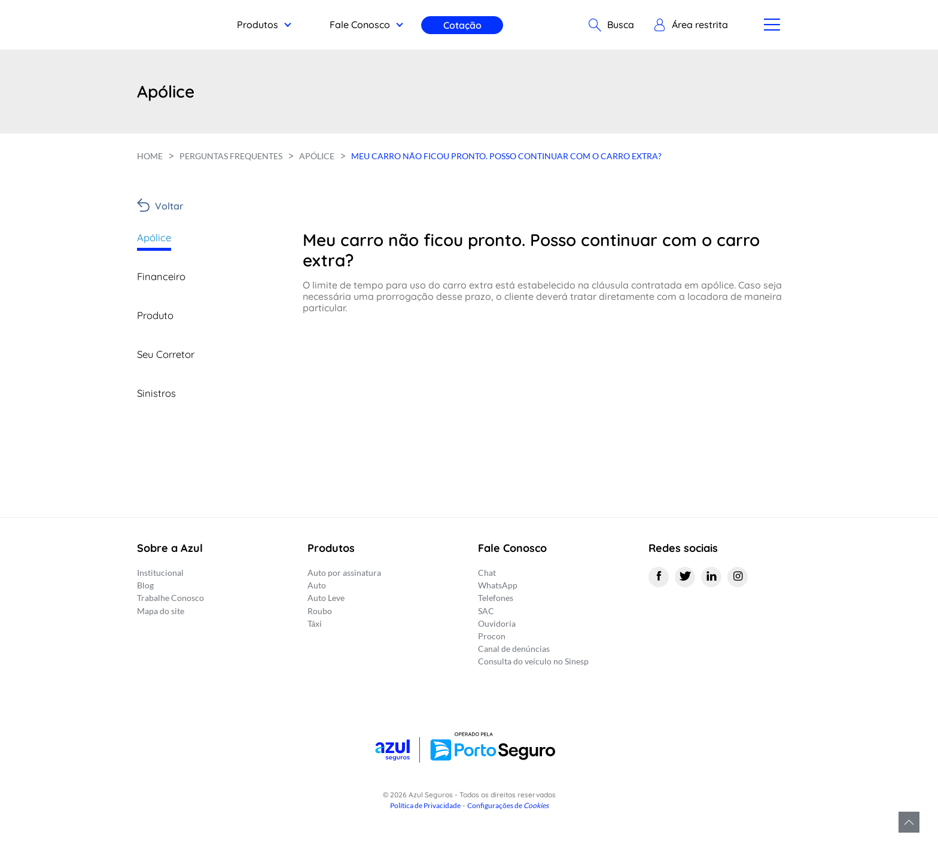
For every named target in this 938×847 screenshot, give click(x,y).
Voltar (169, 206)
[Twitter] (685, 577)
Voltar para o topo (909, 822)
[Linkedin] (711, 577)
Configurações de (508, 805)
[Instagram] (737, 577)
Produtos (257, 25)
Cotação (462, 25)
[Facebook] (658, 577)
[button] (690, 25)
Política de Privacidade (425, 805)
